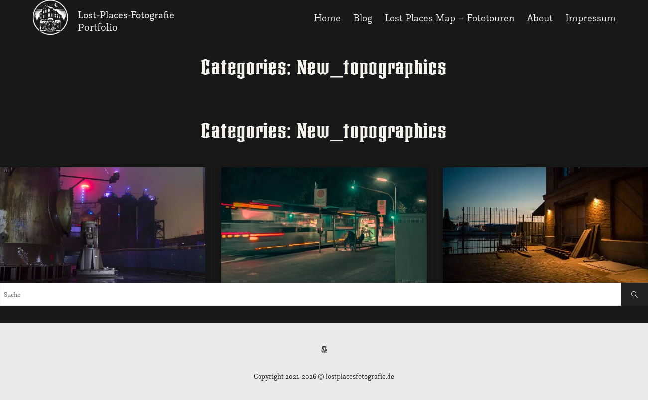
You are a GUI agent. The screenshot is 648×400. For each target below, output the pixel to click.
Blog (362, 18)
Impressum (590, 18)
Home (327, 18)
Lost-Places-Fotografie (126, 15)
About (540, 18)
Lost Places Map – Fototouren (450, 18)
